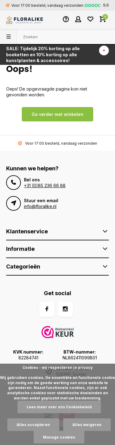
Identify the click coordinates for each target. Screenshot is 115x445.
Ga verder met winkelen (57, 114)
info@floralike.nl (40, 206)
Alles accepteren (33, 424)
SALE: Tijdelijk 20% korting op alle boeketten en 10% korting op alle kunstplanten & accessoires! (43, 54)
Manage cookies (59, 437)
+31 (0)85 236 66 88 (45, 185)
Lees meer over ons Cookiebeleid (59, 407)
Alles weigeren (87, 424)
